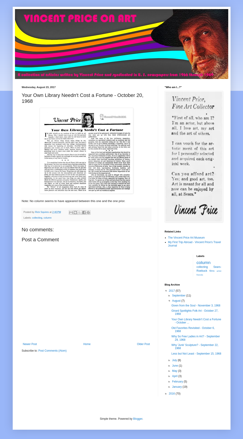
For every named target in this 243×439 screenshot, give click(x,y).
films (211, 270)
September (179, 295)
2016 (172, 393)
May (175, 370)
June (175, 365)
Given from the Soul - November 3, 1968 (195, 305)
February (178, 381)
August (176, 300)
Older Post (143, 344)
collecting (37, 217)
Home (87, 344)
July (175, 360)
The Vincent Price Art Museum (186, 237)
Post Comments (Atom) (52, 350)
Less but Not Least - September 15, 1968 (196, 353)
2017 (172, 290)
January (177, 386)
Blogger (137, 418)
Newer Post (30, 344)
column (48, 217)
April (175, 376)
